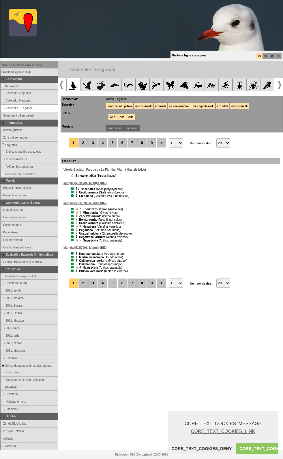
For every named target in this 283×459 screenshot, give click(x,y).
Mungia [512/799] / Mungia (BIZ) (84, 247)
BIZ (121, 117)
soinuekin (132, 128)
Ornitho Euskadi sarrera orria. (22, 65)
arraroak (160, 106)
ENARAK (9, 387)
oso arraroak (143, 106)
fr (278, 55)
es (265, 55)
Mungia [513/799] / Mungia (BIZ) (84, 203)
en (272, 55)
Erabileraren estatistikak (18, 174)
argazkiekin (115, 128)
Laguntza (9, 145)
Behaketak (10, 86)
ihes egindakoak (203, 106)
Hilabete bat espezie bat (18, 276)
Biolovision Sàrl (125, 454)
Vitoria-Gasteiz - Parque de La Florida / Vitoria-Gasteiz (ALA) (104, 169)
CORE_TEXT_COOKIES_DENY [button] (202, 448)
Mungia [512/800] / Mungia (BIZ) (84, 183)
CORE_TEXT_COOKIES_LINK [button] (223, 431)
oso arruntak (239, 106)
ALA (112, 117)
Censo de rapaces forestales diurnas (26, 365)
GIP (130, 117)
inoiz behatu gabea (120, 106)
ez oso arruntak (179, 106)
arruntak (222, 106)
